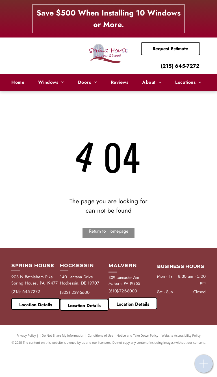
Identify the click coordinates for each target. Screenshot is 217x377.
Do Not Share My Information (63, 335)
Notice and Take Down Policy (138, 335)
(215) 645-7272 (180, 66)
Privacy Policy (26, 335)
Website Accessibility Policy (181, 335)
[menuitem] (19, 82)
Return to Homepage (108, 231)
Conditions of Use (100, 335)
